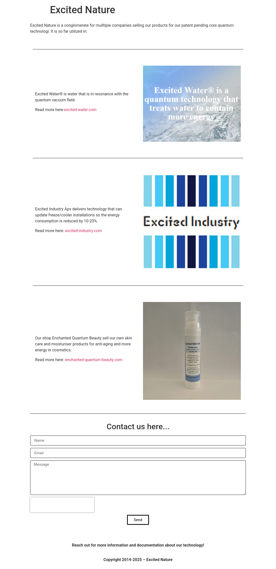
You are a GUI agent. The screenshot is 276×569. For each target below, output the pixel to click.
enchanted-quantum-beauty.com (93, 359)
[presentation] (62, 504)
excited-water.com (80, 109)
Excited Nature (82, 10)
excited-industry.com (83, 230)
